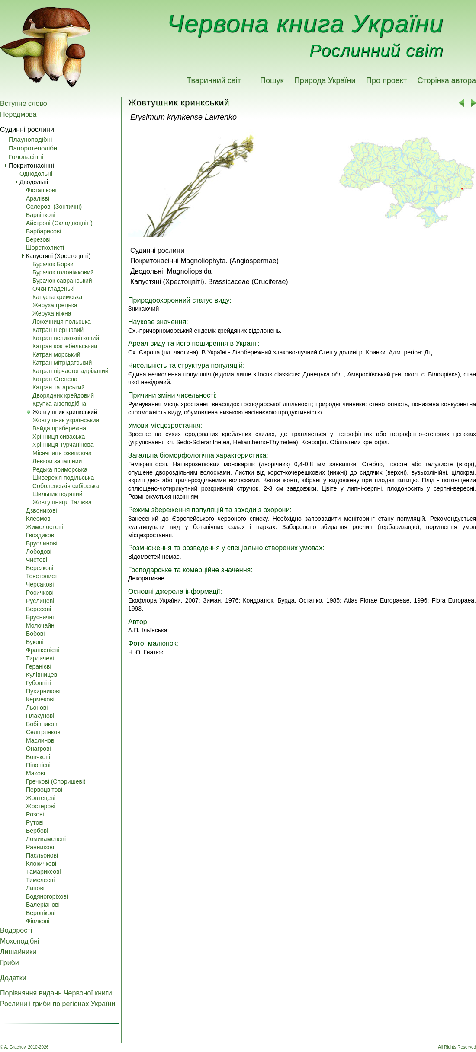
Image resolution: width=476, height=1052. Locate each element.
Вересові (38, 609)
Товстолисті (42, 576)
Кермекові (40, 699)
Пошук (271, 80)
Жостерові (40, 806)
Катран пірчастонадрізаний (70, 371)
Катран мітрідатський (62, 363)
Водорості (16, 930)
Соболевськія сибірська (65, 486)
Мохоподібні (19, 941)
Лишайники (18, 952)
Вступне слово (23, 103)
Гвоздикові (40, 535)
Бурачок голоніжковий (63, 272)
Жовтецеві (40, 798)
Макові (35, 773)
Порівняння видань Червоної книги (56, 993)
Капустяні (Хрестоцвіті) (58, 256)
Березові (38, 239)
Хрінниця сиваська (58, 437)
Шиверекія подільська (63, 478)
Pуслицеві (40, 601)
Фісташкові (41, 190)
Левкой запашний (57, 461)
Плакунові (40, 716)
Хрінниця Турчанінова (63, 445)
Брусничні (40, 617)
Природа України (325, 80)
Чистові (36, 560)
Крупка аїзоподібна (59, 404)
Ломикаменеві (46, 839)
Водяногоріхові (47, 896)
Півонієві (38, 765)
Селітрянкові (44, 732)
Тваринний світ (214, 80)
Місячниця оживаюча (62, 453)
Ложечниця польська (61, 322)
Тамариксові (43, 872)
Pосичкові (40, 593)
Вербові (37, 831)
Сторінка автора (446, 80)
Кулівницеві (42, 675)
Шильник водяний (57, 494)
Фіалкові (37, 921)
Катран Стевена (54, 379)
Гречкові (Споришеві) (56, 781)
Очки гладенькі (53, 289)
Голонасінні (26, 156)
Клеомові (39, 519)
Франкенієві (42, 650)
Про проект (386, 80)
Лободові (38, 551)
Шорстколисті (45, 248)
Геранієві (38, 666)
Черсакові (40, 584)
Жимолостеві (44, 527)
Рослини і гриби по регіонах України (57, 1003)
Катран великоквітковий (65, 338)
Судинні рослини (27, 129)
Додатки (13, 978)
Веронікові (40, 913)
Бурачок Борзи (53, 264)
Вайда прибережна (59, 428)
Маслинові (41, 740)
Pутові (35, 822)
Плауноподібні (30, 139)
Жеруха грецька (54, 305)
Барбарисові (43, 231)
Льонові (37, 708)
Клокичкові (41, 864)
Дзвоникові (41, 510)
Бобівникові (42, 724)
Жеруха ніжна (51, 313)
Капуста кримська (57, 297)
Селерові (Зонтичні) (54, 207)
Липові (35, 888)
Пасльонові (42, 855)
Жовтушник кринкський (64, 412)
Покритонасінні (31, 165)
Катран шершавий (58, 330)
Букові (35, 642)
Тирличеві (40, 658)
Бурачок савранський (62, 280)
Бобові (35, 634)
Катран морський (56, 354)
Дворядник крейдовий (63, 395)
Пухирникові (43, 691)
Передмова (18, 114)
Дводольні (33, 182)
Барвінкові (40, 215)
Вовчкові (38, 757)
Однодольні (35, 174)
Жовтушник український (65, 420)
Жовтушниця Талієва (62, 502)
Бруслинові (42, 543)
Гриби (9, 962)
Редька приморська (59, 469)
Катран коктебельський (64, 346)
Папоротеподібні (33, 148)
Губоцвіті (38, 683)
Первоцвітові (44, 790)
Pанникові (40, 847)
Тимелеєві (40, 880)
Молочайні (41, 625)
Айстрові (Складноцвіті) (59, 223)
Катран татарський (58, 387)
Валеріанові (43, 905)
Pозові (35, 814)
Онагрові (38, 749)
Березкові (39, 568)
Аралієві (37, 198)
